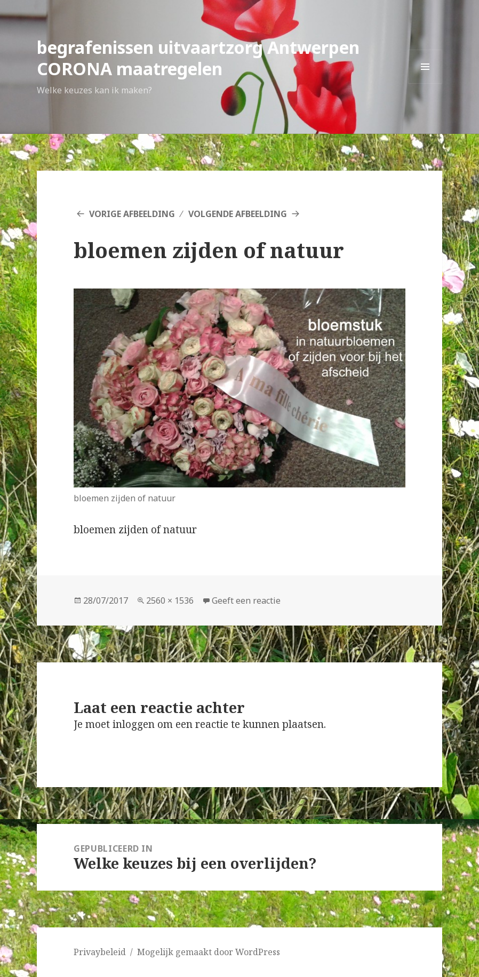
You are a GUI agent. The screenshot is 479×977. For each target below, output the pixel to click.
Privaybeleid (100, 952)
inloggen (134, 724)
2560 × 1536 (170, 600)
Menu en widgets (425, 83)
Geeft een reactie (246, 600)
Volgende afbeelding (237, 214)
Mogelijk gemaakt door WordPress (208, 952)
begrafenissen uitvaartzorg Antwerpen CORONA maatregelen (198, 58)
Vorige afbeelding (132, 214)
